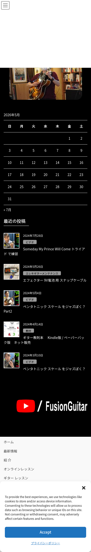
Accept (45, 532)
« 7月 (7, 209)
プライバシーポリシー (45, 543)
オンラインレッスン (19, 469)
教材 (28, 331)
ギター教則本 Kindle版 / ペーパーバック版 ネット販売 (44, 340)
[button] (83, 487)
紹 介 (7, 460)
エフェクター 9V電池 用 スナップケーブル (55, 280)
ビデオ (30, 242)
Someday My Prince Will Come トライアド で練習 (44, 251)
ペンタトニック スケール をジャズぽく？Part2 (45, 309)
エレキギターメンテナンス (42, 273)
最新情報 (10, 451)
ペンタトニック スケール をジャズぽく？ (54, 368)
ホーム (9, 441)
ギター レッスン (16, 477)
